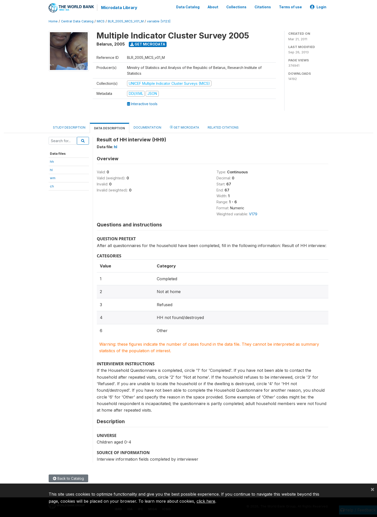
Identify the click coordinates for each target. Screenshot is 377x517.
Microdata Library (119, 7)
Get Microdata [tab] (184, 127)
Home (53, 21)
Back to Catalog (68, 478)
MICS (101, 21)
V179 (253, 214)
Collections (236, 7)
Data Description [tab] (109, 128)
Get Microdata (147, 44)
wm (52, 178)
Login (318, 7)
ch (52, 186)
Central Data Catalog (77, 21)
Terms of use (290, 7)
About (213, 7)
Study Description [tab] (69, 127)
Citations (263, 7)
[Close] (372, 489)
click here (206, 501)
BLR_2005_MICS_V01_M (126, 21)
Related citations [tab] (223, 127)
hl (51, 170)
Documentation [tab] (147, 127)
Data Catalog (188, 7)
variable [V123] (158, 21)
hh (52, 162)
